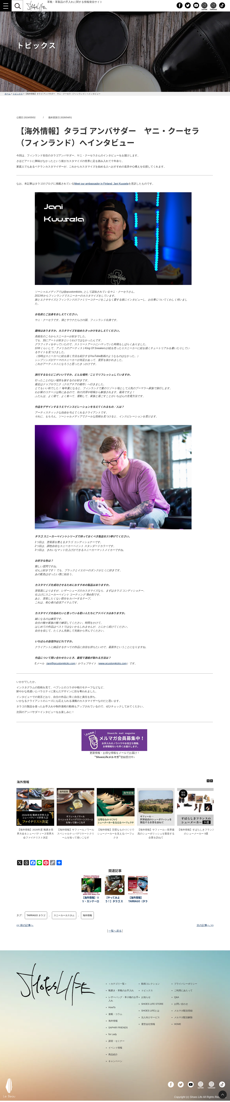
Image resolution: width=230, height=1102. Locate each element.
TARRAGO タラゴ (36, 915)
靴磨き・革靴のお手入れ (121, 990)
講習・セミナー (116, 1041)
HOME (177, 1024)
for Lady (112, 1034)
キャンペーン (115, 1061)
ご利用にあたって (183, 990)
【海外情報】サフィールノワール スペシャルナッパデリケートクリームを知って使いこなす (75, 833)
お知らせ (145, 997)
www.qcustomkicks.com (113, 663)
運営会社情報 (148, 1024)
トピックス (18, 94)
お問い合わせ (181, 1004)
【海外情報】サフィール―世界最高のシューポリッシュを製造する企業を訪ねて (156, 833)
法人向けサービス (150, 1017)
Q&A (176, 997)
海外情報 (87, 915)
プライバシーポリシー (185, 983)
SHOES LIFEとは (150, 1010)
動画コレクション (150, 983)
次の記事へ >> (205, 925)
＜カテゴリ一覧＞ (117, 983)
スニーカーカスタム (64, 915)
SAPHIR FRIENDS (118, 1027)
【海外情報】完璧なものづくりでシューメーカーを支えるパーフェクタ (115, 833)
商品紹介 (113, 1054)
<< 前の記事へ (24, 925)
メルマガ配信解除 (183, 1017)
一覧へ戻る (115, 930)
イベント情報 (115, 1047)
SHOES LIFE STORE (152, 1004)
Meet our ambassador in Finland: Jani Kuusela (101, 183)
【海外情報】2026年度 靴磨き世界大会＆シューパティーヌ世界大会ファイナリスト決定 (35, 833)
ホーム (8, 94)
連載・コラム (115, 1014)
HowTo (111, 1007)
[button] (211, 780)
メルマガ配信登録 (183, 1010)
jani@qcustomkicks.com (61, 663)
